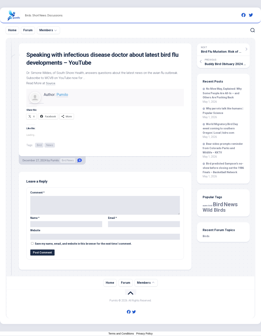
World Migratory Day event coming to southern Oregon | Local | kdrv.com (220, 128)
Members (46, 30)
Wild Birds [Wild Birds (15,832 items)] (214, 210)
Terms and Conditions (121, 333)
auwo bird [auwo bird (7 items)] (207, 205)
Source (51, 83)
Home (12, 30)
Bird (39, 145)
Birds (206, 236)
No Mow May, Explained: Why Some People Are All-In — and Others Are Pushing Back (222, 93)
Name (35, 218)
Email (112, 218)
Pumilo (62, 94)
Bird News (68, 160)
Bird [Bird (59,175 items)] (218, 204)
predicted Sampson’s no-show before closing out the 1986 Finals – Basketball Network (223, 168)
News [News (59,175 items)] (231, 204)
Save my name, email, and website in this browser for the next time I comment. (83, 243)
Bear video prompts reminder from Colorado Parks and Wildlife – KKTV (223, 148)
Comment (37, 192)
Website (35, 230)
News (49, 145)
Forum (28, 30)
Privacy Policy (144, 333)
